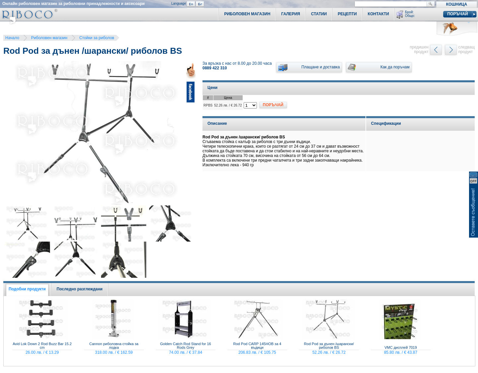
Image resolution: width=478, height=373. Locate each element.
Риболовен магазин (49, 38)
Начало (12, 38)
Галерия (290, 14)
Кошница (456, 4)
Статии (319, 14)
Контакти (378, 14)
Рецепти (347, 14)
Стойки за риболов (96, 38)
